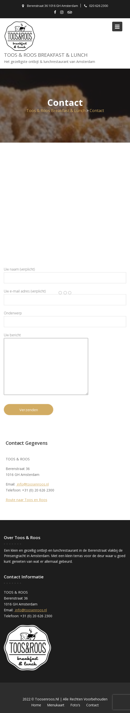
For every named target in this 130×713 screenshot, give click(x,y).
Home (36, 705)
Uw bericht (46, 364)
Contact (92, 705)
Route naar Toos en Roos (26, 499)
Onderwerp (65, 317)
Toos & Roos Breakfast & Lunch (46, 55)
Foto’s (75, 705)
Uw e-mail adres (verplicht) (65, 296)
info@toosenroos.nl (32, 484)
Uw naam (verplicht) (65, 274)
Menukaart (55, 705)
